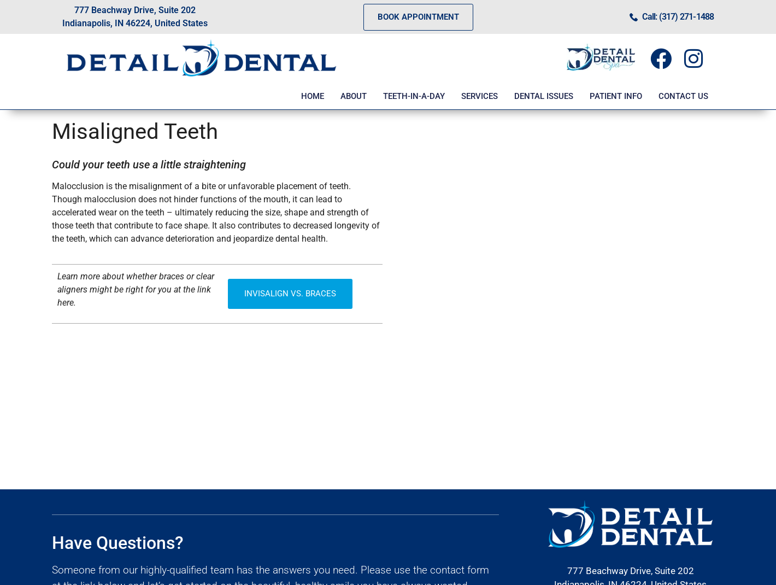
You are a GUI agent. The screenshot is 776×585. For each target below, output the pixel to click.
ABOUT (353, 96)
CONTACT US (683, 96)
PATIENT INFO (616, 96)
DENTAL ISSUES (543, 96)
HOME (312, 96)
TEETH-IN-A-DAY (414, 96)
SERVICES (479, 96)
